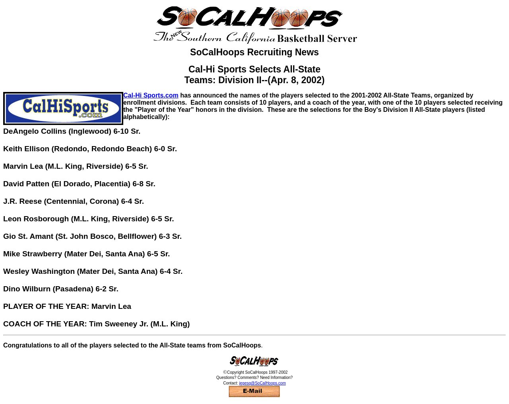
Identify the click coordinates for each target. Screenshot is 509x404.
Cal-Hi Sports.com (151, 95)
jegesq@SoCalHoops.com (262, 383)
